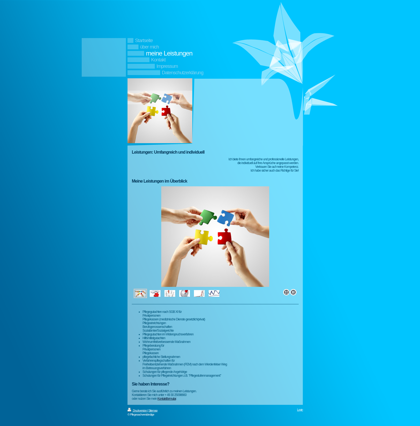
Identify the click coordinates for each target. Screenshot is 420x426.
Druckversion (137, 410)
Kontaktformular (167, 399)
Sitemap (152, 410)
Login (300, 409)
